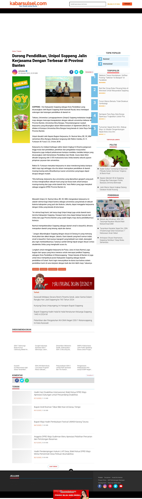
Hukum (35, 11)
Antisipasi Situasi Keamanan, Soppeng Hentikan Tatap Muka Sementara (112, 231)
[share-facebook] (71, 72)
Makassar (55, 482)
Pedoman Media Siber (116, 484)
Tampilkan (90, 375)
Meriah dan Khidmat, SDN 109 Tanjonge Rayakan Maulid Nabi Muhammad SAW (112, 213)
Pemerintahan (77, 482)
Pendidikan (53, 269)
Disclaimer (108, 478)
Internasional (107, 64)
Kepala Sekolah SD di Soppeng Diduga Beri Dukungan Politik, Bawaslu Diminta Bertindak (112, 172)
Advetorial (14, 482)
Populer (126, 4)
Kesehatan (64, 11)
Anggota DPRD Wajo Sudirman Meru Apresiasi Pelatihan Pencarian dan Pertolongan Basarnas (63, 439)
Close (56, 491)
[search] (87, 4)
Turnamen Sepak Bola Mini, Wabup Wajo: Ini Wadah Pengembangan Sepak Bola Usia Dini (115, 122)
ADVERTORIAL (75, 11)
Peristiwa (44, 11)
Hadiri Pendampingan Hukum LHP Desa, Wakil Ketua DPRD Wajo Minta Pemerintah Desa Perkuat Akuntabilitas (63, 456)
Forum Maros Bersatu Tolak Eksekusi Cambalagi (115, 99)
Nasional (106, 59)
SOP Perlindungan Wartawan (119, 481)
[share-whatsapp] (81, 72)
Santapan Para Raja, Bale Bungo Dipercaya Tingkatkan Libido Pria (115, 111)
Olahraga (54, 11)
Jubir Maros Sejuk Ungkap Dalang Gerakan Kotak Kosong (113, 180)
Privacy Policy (103, 481)
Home (13, 11)
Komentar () (89, 72)
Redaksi (101, 478)
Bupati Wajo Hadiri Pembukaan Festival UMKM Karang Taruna (63, 424)
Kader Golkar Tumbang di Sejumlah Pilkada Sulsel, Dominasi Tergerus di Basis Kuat (114, 162)
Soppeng (63, 269)
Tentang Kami (103, 484)
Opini (84, 11)
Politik (20, 11)
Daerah (28, 11)
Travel (90, 11)
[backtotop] (71, 471)
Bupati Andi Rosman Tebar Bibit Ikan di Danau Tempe (62, 409)
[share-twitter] (76, 72)
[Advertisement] (71, 30)
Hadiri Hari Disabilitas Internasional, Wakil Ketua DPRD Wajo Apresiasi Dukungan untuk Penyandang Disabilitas (64, 396)
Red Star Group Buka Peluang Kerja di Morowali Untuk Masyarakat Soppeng (115, 89)
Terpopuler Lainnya (113, 131)
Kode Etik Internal (120, 478)
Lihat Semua (53, 467)
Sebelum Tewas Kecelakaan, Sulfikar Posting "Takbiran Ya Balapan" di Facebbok (115, 77)
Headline (44, 269)
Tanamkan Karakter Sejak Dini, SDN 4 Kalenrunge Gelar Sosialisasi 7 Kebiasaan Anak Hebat (113, 222)
